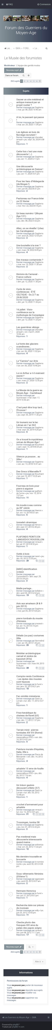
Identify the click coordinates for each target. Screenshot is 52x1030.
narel (37, 556)
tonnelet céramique (26, 522)
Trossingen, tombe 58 (28, 822)
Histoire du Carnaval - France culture (27, 275)
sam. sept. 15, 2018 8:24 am (30, 447)
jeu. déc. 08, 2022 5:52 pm (29, 221)
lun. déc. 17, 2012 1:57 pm (29, 720)
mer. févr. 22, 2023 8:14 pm (29, 206)
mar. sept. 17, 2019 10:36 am (28, 399)
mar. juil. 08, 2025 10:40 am (29, 110)
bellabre (38, 591)
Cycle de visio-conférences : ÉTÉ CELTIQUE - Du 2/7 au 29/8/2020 (27, 293)
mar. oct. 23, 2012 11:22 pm (30, 847)
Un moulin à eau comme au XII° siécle (28, 506)
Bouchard (39, 445)
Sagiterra (39, 107)
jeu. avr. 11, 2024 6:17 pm (29, 159)
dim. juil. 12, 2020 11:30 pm (29, 282)
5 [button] (33, 81)
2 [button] (24, 81)
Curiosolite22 (22, 576)
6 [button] (36, 81)
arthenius (39, 845)
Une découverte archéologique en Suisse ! (29, 168)
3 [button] (27, 81)
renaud (38, 542)
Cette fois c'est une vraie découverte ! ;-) (29, 153)
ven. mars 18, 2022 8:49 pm (30, 250)
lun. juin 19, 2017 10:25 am (29, 476)
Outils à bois (22, 553)
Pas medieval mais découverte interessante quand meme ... (29, 839)
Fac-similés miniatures (28, 696)
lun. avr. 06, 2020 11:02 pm (29, 351)
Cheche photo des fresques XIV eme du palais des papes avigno (29, 925)
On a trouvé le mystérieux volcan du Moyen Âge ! (29, 441)
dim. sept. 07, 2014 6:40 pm (28, 527)
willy (37, 910)
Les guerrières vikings (27, 327)
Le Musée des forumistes (23, 58)
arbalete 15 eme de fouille (30, 768)
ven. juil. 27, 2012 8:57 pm (27, 895)
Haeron (38, 510)
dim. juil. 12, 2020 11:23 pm (29, 320)
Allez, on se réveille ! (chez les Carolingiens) (30, 229)
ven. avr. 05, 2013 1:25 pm (29, 643)
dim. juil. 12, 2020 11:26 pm (29, 302)
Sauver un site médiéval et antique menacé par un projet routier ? (30, 102)
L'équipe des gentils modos (28, 65)
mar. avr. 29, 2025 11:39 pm (30, 125)
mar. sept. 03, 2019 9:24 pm (30, 430)
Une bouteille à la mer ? (28, 245)
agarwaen (39, 879)
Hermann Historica (26, 890)
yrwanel (38, 624)
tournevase (21, 398)
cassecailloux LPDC (24, 737)
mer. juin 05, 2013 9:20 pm (29, 611)
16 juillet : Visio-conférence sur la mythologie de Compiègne (30, 312)
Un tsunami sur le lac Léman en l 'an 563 (27, 423)
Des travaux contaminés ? (29, 259)
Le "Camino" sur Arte (27, 361)
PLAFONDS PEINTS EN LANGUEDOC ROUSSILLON (30, 538)
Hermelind (39, 641)
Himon (38, 525)
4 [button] (30, 81)
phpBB (16, 1025)
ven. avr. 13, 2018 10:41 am (29, 464)
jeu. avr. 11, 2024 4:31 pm (29, 174)
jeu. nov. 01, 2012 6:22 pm (29, 827)
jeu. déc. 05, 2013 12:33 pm (30, 557)
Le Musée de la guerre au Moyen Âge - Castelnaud (29, 391)
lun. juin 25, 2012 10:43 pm (30, 911)
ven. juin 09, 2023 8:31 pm (29, 189)
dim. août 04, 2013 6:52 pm (28, 593)
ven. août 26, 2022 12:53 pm (30, 236)
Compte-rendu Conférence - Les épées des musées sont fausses (30, 679)
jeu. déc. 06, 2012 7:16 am (29, 774)
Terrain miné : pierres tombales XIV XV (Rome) (29, 731)
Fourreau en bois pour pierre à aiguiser (27, 487)
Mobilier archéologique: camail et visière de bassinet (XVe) (28, 656)
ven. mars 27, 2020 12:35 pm (30, 380)
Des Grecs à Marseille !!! (28, 471)
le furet (38, 684)
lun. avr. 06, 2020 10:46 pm (29, 366)
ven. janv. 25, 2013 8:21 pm (28, 686)
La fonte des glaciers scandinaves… (27, 345)
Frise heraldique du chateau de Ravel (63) (27, 714)
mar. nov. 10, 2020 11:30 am (30, 264)
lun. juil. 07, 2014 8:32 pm (27, 544)
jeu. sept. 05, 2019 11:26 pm (30, 415)
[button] (40, 81)
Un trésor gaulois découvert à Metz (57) (28, 786)
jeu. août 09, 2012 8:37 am (29, 881)
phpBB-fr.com (18, 1027)
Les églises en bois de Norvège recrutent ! (28, 133)
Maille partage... (24, 588)
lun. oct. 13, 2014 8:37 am (27, 513)
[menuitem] (9, 4)
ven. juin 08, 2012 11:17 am (28, 932)
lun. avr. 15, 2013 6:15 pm (27, 626)
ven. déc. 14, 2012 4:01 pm (29, 738)
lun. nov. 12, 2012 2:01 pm (27, 812)
